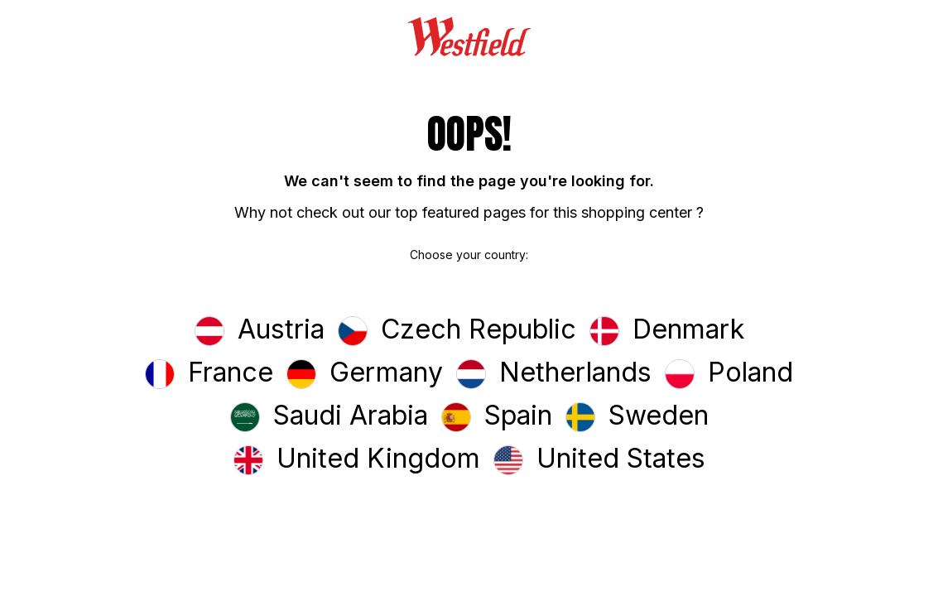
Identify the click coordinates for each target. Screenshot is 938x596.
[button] (260, 331)
